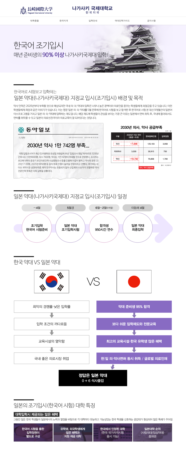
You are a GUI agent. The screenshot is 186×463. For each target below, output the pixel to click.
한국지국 (64, 21)
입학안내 (93, 21)
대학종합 (34, 21)
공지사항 (151, 21)
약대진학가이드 (122, 21)
